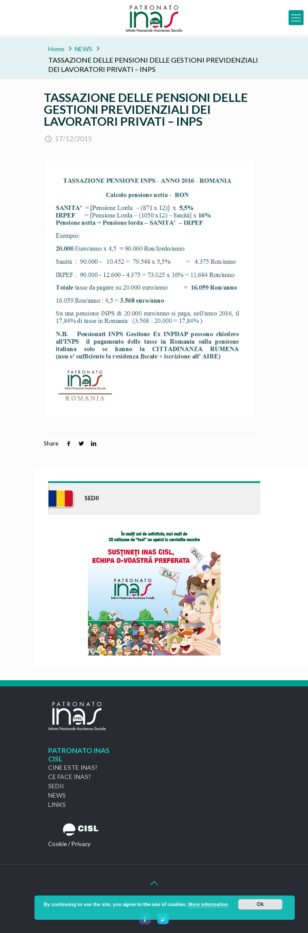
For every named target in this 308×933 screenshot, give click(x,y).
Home (56, 48)
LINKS (57, 804)
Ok (260, 904)
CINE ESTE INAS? (73, 767)
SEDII (56, 786)
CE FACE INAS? (69, 776)
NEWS (83, 48)
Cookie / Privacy (69, 843)
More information (208, 904)
